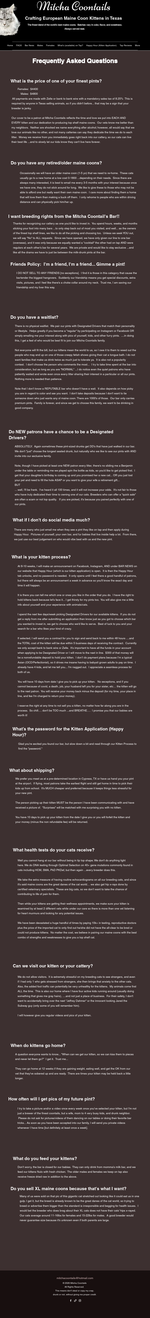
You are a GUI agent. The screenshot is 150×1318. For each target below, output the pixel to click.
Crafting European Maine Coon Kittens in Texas (73, 18)
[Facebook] (70, 1300)
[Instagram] (79, 1300)
